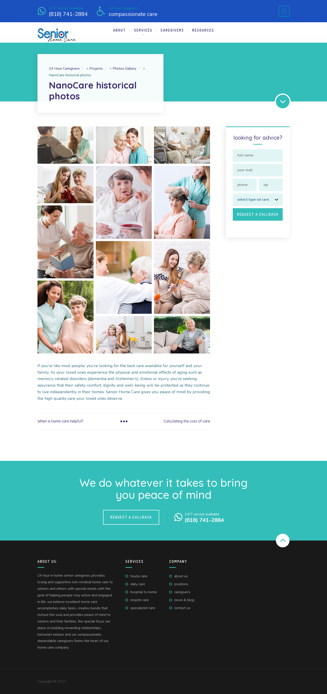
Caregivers (172, 30)
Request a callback (131, 517)
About (119, 30)
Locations (181, 584)
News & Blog (184, 600)
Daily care (137, 584)
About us (181, 576)
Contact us (182, 607)
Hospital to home (143, 592)
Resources (203, 30)
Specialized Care (142, 607)
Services (143, 30)
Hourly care (138, 576)
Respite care (139, 600)
